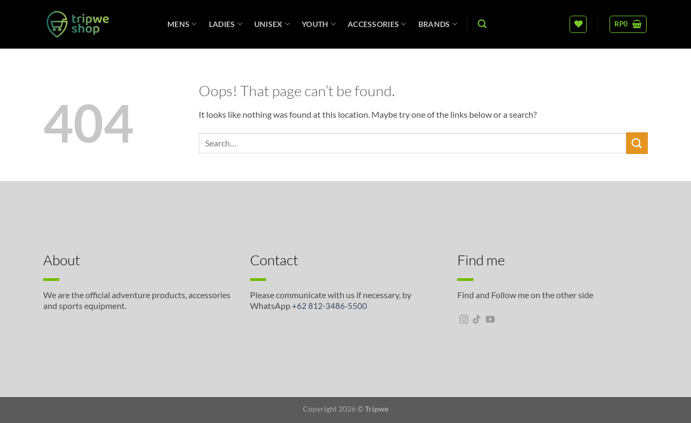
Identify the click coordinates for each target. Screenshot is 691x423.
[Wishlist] (578, 24)
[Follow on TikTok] (476, 320)
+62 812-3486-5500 (329, 306)
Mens (182, 24)
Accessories (377, 24)
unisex (272, 24)
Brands (437, 24)
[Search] (482, 24)
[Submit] (637, 142)
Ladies (225, 24)
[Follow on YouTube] (490, 320)
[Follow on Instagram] (463, 320)
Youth (319, 24)
